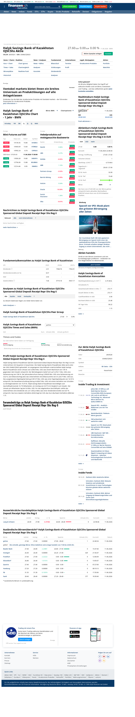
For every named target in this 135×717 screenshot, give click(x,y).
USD (86, 142)
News (14, 12)
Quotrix (6, 565)
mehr (93, 142)
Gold (71, 1)
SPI (15, 1)
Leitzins (98, 677)
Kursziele (37, 71)
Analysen (37, 67)
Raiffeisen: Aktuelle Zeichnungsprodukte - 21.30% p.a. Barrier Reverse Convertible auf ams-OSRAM (101, 444)
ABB (41, 165)
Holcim (42, 183)
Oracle (42, 189)
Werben (36, 658)
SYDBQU (34, 147)
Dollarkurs (8, 677)
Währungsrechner (79, 677)
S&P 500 (76, 675)
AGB (68, 663)
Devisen (86, 12)
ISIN (18, 54)
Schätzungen (55, 67)
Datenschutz (71, 658)
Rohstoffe (76, 12)
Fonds (29, 12)
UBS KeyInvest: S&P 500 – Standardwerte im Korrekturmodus (100, 435)
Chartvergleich (23, 67)
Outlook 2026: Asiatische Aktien (97, 477)
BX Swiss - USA (107, 366)
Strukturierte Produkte (88, 63)
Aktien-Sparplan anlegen (93, 54)
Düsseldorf (7, 561)
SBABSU (34, 166)
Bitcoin (82, 1)
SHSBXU (34, 143)
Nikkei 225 (68, 675)
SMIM (24, 675)
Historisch (7, 75)
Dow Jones (48, 675)
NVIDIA (42, 159)
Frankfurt (6, 557)
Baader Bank (7, 549)
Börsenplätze (8, 71)
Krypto (50, 12)
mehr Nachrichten (10, 227)
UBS (41, 153)
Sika (41, 202)
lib (4, 572)
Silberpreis (26, 677)
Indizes (22, 12)
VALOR (5, 54)
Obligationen (97, 12)
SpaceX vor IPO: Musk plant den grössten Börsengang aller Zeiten (101, 427)
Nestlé (42, 147)
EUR (81, 142)
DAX (36, 1)
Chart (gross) (23, 63)
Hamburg (6, 568)
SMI (5, 1)
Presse (6, 661)
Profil (67, 67)
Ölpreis (90, 677)
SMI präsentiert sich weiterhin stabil (98, 420)
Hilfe (34, 655)
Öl (105, 1)
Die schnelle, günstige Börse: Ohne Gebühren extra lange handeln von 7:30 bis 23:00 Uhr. (38, 545)
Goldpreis (89, 675)
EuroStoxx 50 (37, 675)
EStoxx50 (59, 1)
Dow (25, 1)
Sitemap (7, 663)
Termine (68, 63)
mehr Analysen (9, 305)
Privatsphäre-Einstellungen (77, 666)
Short (72, 148)
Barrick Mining (45, 177)
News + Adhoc (39, 63)
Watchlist (106, 67)
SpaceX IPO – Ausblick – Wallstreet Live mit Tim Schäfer (99, 407)
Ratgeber (108, 12)
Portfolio (106, 63)
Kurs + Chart (8, 63)
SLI (19, 675)
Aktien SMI (8, 675)
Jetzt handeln (95, 265)
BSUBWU (34, 162)
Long (72, 146)
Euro (47, 1)
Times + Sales (8, 67)
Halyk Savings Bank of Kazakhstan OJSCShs (18, 317)
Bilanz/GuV (55, 63)
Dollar (94, 1)
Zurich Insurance (43, 195)
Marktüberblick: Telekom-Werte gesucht (100, 414)
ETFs (37, 12)
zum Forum (7, 409)
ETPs (43, 12)
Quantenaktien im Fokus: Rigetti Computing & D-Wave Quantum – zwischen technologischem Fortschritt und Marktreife (101, 455)
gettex (5, 541)
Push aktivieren (84, 121)
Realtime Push (23, 71)
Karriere (7, 658)
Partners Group (46, 171)
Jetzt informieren (10, 103)
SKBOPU (34, 158)
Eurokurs (17, 677)
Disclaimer (71, 661)
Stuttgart (6, 553)
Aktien (6, 12)
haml (5, 576)
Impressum (71, 655)
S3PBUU (34, 151)
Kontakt (7, 655)
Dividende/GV (56, 71)
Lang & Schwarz (9, 522)
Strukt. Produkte (62, 12)
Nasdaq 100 (58, 675)
